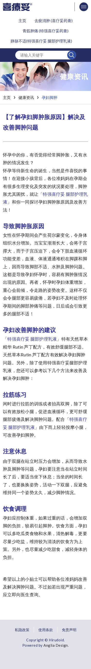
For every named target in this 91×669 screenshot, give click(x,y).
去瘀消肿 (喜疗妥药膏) (53, 20)
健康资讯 (26, 97)
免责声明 (69, 629)
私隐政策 (22, 629)
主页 (22, 20)
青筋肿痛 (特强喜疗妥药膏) (45, 30)
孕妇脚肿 (49, 97)
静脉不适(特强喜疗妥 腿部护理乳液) (41, 41)
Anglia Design (55, 644)
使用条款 (45, 629)
